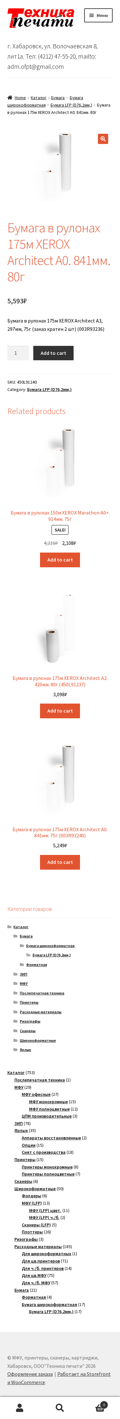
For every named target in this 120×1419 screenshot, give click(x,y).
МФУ (24, 983)
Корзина (94, 1403)
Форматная (36, 964)
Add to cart (53, 353)
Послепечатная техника (42, 993)
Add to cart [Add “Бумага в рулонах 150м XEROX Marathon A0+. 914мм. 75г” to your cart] (60, 559)
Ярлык (25, 1049)
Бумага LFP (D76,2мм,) (71, 105)
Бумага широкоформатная (50, 945)
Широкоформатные (38, 1040)
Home (20, 97)
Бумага (58, 97)
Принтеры (29, 1002)
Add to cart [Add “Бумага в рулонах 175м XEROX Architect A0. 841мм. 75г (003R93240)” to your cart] (60, 862)
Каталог (38, 97)
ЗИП (23, 974)
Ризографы (30, 1021)
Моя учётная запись (20, 1408)
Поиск (60, 1408)
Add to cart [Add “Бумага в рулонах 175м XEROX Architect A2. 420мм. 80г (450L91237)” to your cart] (60, 710)
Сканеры (28, 1030)
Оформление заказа (30, 1374)
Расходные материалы (40, 1011)
